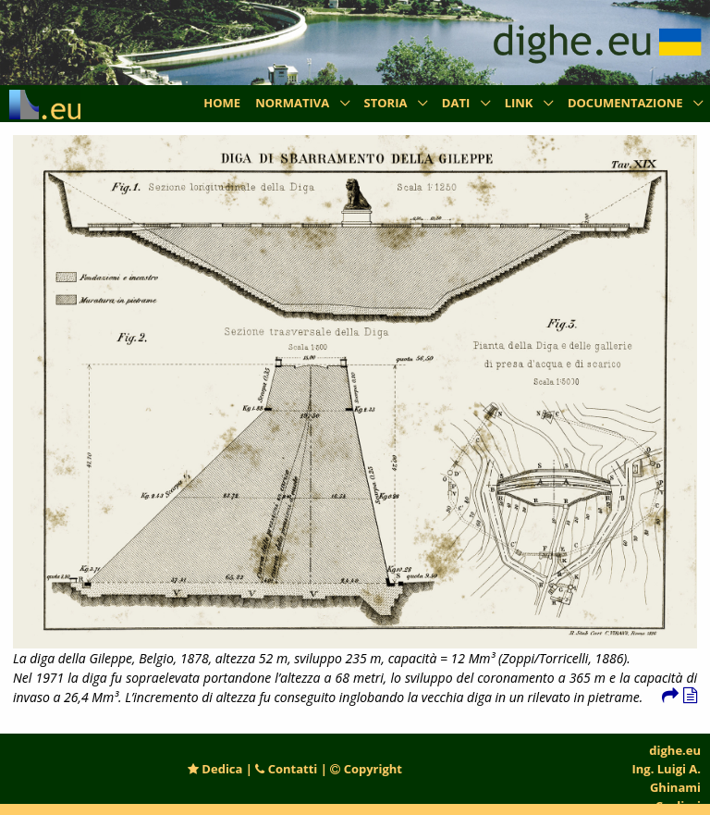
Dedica (215, 768)
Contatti (286, 768)
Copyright (366, 768)
